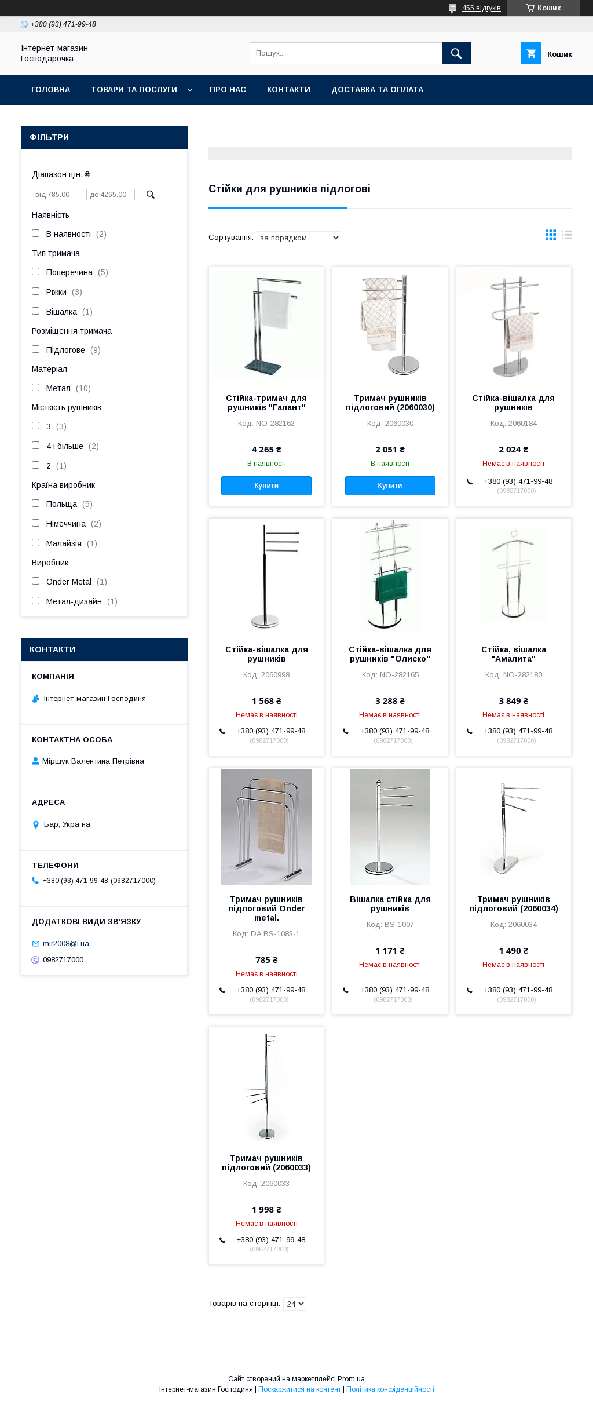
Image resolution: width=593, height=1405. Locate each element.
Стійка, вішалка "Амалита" (513, 654)
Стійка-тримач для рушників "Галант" (266, 402)
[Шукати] (456, 53)
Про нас (228, 89)
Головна (50, 89)
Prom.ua (351, 1379)
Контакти (288, 89)
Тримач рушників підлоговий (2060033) (266, 1163)
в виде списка (567, 237)
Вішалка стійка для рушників (390, 904)
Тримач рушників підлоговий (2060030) (390, 402)
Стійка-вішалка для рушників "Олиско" (390, 654)
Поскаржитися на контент (299, 1389)
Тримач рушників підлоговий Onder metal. (266, 908)
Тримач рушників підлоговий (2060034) (513, 904)
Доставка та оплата (377, 89)
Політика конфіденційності (390, 1389)
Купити (266, 485)
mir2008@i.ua (66, 943)
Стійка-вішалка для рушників (513, 402)
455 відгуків (481, 8)
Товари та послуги (134, 89)
